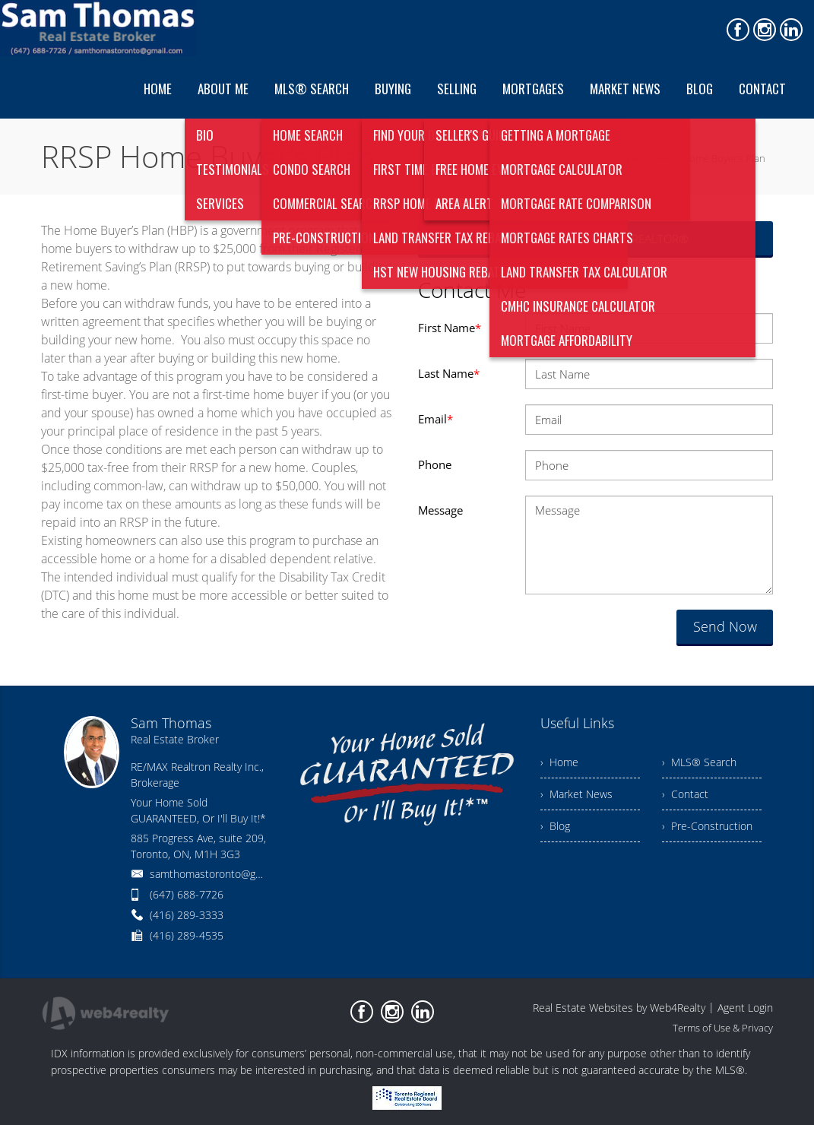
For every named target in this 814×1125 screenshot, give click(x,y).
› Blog (555, 826)
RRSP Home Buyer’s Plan (711, 158)
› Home (559, 762)
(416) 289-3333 (186, 915)
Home (628, 158)
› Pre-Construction (707, 826)
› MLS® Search (699, 762)
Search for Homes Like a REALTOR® (596, 238)
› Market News (576, 794)
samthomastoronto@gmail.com (223, 874)
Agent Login (745, 1007)
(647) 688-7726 (186, 894)
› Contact (685, 794)
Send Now (725, 626)
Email (435, 418)
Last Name (449, 373)
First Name (449, 327)
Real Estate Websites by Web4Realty (619, 1007)
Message (440, 510)
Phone (434, 464)
